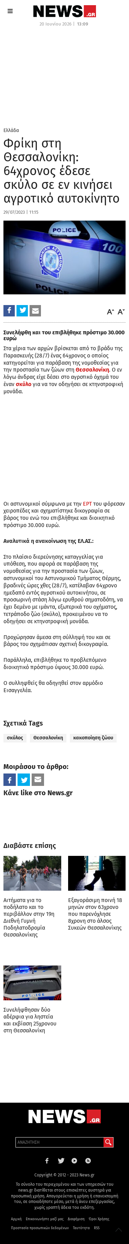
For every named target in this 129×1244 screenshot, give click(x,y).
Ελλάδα (11, 130)
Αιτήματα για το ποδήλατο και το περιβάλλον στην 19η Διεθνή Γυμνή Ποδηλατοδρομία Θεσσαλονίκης (28, 917)
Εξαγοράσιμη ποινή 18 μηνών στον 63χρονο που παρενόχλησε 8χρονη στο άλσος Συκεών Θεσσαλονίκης (95, 914)
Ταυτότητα (81, 1228)
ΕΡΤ (87, 503)
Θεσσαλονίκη (48, 738)
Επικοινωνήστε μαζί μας (45, 1219)
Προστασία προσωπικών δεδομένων (40, 1228)
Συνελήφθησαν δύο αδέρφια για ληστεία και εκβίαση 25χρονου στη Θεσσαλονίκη (29, 1020)
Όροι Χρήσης (99, 1219)
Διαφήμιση (76, 1219)
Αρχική (16, 1219)
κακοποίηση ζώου (93, 738)
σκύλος (15, 738)
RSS (96, 1228)
